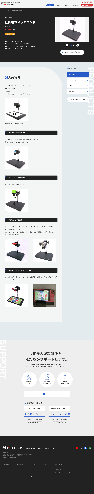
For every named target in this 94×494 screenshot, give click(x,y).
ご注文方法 (70, 461)
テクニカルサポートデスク (49, 459)
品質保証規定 (45, 456)
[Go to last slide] (67, 45)
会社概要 (19, 454)
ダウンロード (72, 80)
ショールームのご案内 (23, 464)
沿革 (18, 456)
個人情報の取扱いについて (9, 483)
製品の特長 (72, 75)
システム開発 (70, 456)
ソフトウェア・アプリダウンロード (51, 454)
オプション (72, 86)
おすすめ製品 (6, 456)
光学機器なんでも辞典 (48, 461)
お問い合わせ (6, 472)
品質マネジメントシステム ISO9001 (26, 459)
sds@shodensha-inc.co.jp (9, 444)
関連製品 (71, 91)
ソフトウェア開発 (72, 454)
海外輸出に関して (72, 459)
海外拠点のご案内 (21, 461)
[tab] (71, 45)
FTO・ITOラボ (46, 464)
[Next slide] (77, 45)
